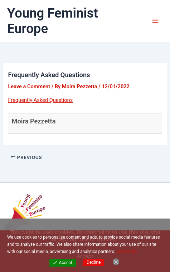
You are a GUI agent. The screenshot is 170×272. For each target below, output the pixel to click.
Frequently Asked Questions (40, 100)
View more (127, 251)
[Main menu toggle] (155, 20)
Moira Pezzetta (33, 121)
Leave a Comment (29, 86)
